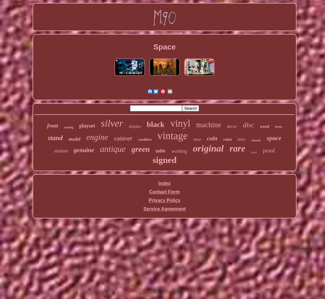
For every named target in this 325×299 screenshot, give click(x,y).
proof (269, 150)
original (208, 148)
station (61, 151)
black (156, 124)
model (74, 139)
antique (113, 149)
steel (254, 152)
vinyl (181, 123)
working (179, 151)
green (141, 149)
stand (55, 138)
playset (87, 126)
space (274, 138)
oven (278, 127)
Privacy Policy (165, 200)
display (135, 126)
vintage (172, 136)
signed (165, 160)
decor (232, 126)
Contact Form (164, 191)
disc (248, 125)
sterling (68, 127)
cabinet (123, 138)
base (197, 139)
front (52, 126)
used (264, 127)
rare (237, 148)
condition (145, 139)
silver (112, 123)
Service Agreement (164, 208)
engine (97, 137)
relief (227, 139)
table (161, 151)
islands (256, 140)
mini (241, 139)
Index (165, 183)
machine (208, 125)
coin (212, 138)
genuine (84, 150)
